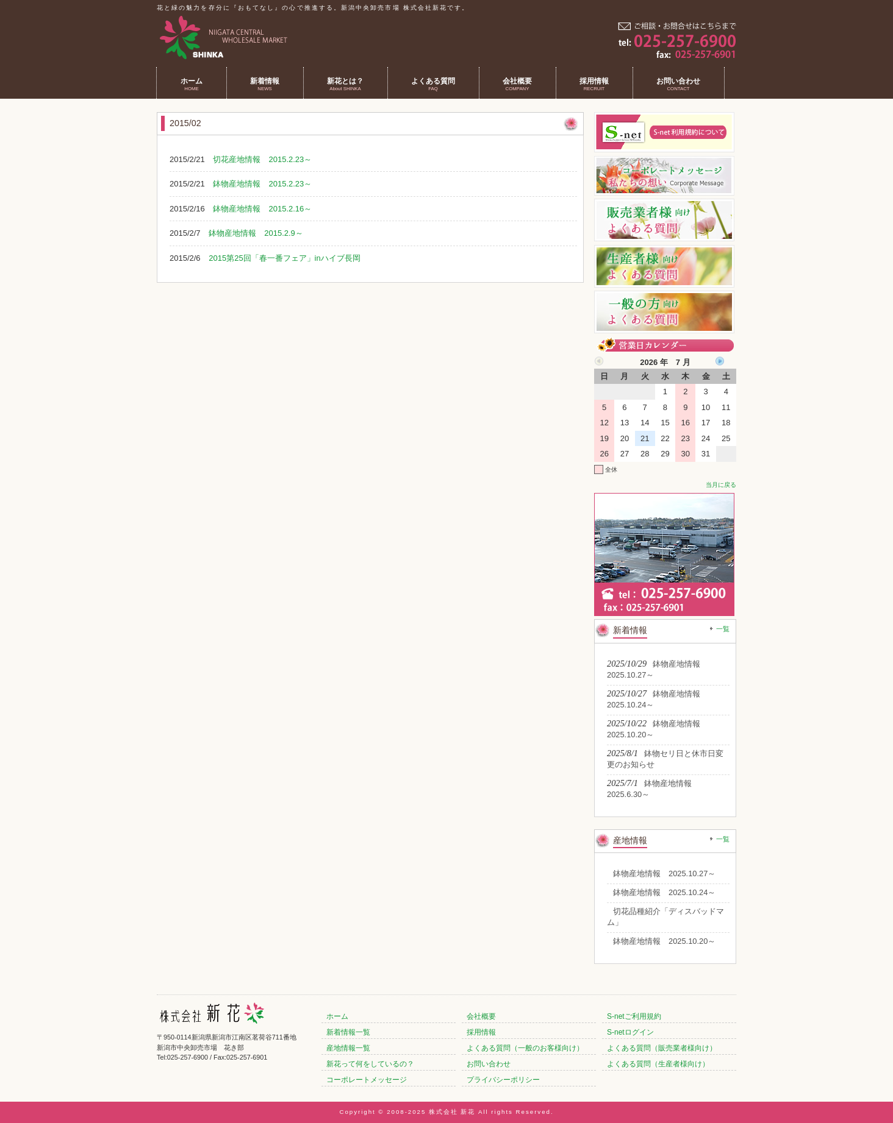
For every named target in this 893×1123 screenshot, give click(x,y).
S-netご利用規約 (634, 1016)
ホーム (337, 1016)
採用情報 (481, 1032)
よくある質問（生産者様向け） (658, 1064)
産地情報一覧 (348, 1048)
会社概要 (481, 1016)
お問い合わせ (489, 1064)
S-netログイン (630, 1032)
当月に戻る (721, 484)
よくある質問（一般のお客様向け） (525, 1048)
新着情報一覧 (348, 1032)
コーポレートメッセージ (366, 1079)
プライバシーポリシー (503, 1079)
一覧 (723, 628)
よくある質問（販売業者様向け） (662, 1048)
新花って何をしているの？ (370, 1064)
